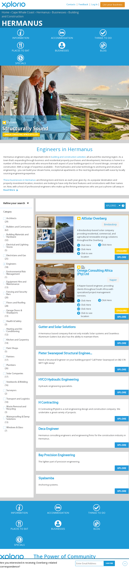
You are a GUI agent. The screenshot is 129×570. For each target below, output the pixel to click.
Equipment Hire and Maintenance (16, 283)
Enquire (122, 250)
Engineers (11, 263)
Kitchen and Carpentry (17, 339)
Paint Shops (12, 348)
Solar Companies (14, 373)
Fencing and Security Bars (16, 293)
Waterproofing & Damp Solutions (18, 417)
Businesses (59, 12)
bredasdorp (110, 224)
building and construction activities (68, 156)
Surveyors (11, 390)
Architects (11, 218)
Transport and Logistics (18, 398)
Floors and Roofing (15, 302)
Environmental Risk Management (16, 272)
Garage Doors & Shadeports (14, 311)
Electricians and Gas (16, 255)
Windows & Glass (14, 427)
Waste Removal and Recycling (16, 407)
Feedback (83, 4)
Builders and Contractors (18, 226)
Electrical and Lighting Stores (17, 245)
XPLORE (121, 257)
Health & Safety (14, 321)
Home (5, 12)
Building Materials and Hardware (17, 235)
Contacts (71, 4)
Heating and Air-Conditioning (14, 330)
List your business (112, 4)
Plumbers (11, 365)
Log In (94, 4)
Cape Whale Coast (22, 12)
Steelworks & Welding (17, 381)
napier (113, 279)
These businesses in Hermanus (19, 179)
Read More (9, 190)
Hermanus (43, 12)
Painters (10, 356)
